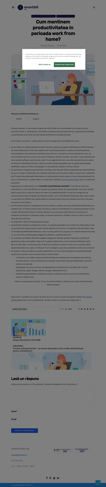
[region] (54, 59)
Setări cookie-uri (45, 64)
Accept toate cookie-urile (64, 64)
